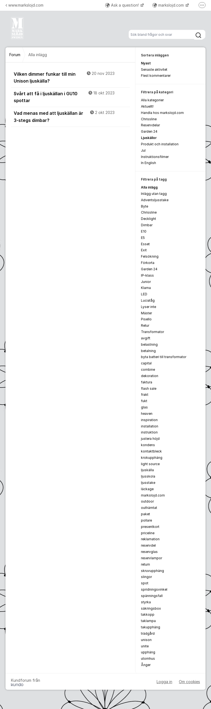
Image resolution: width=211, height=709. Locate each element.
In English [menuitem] (148, 163)
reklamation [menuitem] (150, 539)
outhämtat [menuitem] (149, 508)
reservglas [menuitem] (149, 552)
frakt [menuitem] (144, 394)
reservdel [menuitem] (148, 545)
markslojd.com (168, 5)
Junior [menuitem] (146, 282)
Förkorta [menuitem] (147, 263)
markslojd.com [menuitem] (153, 495)
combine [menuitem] (148, 369)
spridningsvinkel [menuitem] (154, 589)
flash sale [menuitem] (148, 388)
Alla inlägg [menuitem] (149, 187)
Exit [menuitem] (144, 250)
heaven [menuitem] (146, 413)
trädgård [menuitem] (148, 633)
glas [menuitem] (144, 407)
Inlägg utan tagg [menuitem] (154, 194)
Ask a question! (122, 5)
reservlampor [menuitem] (151, 558)
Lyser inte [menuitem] (148, 307)
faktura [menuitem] (146, 382)
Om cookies (189, 681)
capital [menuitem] (146, 363)
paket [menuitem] (145, 514)
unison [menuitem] (146, 640)
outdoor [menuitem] (147, 501)
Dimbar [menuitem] (146, 225)
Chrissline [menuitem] (149, 119)
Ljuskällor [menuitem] (149, 138)
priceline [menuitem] (147, 533)
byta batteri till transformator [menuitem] (163, 357)
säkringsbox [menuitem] (151, 608)
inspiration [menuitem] (149, 420)
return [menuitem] (145, 564)
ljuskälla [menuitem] (147, 470)
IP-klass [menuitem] (147, 275)
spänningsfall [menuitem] (152, 596)
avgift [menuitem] (145, 338)
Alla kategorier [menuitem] (152, 100)
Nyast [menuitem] (146, 63)
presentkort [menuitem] (150, 527)
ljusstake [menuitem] (148, 483)
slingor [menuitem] (146, 577)
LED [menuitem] (144, 294)
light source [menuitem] (150, 464)
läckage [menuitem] (147, 489)
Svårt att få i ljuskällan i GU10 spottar (72, 96)
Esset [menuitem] (145, 244)
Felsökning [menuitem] (150, 256)
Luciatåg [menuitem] (148, 300)
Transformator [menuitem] (152, 332)
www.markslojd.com (24, 5)
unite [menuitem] (145, 646)
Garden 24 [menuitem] (149, 131)
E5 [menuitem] (143, 238)
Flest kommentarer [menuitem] (156, 75)
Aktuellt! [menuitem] (147, 106)
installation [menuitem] (149, 426)
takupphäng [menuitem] (150, 627)
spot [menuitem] (144, 583)
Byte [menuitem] (144, 206)
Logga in (164, 681)
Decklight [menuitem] (148, 219)
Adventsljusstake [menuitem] (154, 200)
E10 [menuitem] (143, 231)
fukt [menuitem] (144, 401)
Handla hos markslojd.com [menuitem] (162, 113)
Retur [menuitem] (145, 325)
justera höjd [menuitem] (150, 439)
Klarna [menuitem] (146, 288)
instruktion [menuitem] (149, 432)
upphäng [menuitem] (148, 652)
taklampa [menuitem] (148, 621)
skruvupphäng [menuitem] (152, 571)
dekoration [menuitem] (149, 376)
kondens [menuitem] (148, 445)
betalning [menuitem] (148, 351)
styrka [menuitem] (146, 602)
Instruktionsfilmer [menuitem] (155, 157)
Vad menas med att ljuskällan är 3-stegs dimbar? (72, 116)
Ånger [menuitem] (146, 665)
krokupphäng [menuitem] (151, 458)
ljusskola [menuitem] (148, 476)
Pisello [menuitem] (146, 319)
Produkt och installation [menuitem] (160, 144)
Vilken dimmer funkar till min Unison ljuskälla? (72, 77)
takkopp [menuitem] (147, 614)
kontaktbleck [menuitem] (151, 451)
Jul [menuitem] (143, 150)
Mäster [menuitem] (146, 313)
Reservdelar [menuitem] (150, 125)
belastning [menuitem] (149, 344)
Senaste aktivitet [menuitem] (154, 69)
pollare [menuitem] (146, 520)
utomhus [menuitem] (148, 658)
